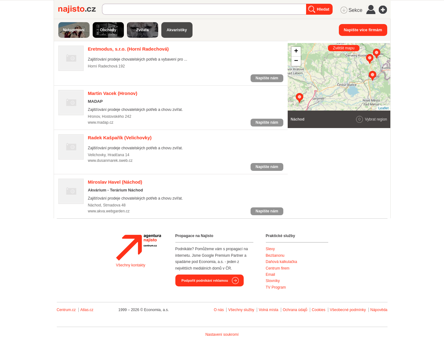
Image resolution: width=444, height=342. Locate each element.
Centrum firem (278, 268)
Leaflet (383, 108)
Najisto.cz (80, 9)
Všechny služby (241, 310)
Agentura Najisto (138, 247)
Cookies (318, 310)
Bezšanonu (275, 255)
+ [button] (296, 51)
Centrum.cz (66, 310)
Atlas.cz (86, 310)
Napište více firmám (363, 29)
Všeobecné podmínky (348, 310)
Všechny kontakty (130, 265)
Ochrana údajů (295, 310)
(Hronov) (112, 93)
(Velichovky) (120, 137)
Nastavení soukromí (222, 334)
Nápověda (379, 310)
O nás (219, 310)
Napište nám (267, 78)
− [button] (296, 61)
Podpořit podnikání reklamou (205, 280)
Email (270, 274)
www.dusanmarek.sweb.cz (110, 160)
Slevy (270, 249)
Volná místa (268, 310)
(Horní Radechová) (128, 49)
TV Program (276, 287)
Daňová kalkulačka (281, 262)
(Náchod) (115, 182)
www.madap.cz (101, 122)
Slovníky (273, 281)
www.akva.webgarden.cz (109, 211)
